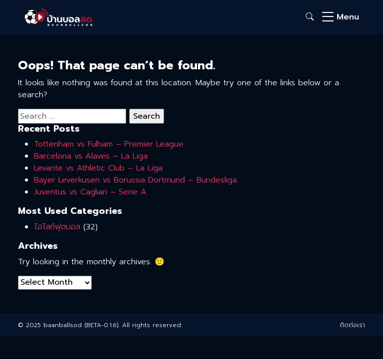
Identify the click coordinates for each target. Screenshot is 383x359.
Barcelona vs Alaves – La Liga (91, 156)
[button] (310, 17)
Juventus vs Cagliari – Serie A (90, 192)
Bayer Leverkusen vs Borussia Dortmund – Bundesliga (135, 180)
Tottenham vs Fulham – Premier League (109, 144)
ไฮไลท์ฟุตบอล (57, 227)
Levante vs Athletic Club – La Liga (98, 168)
